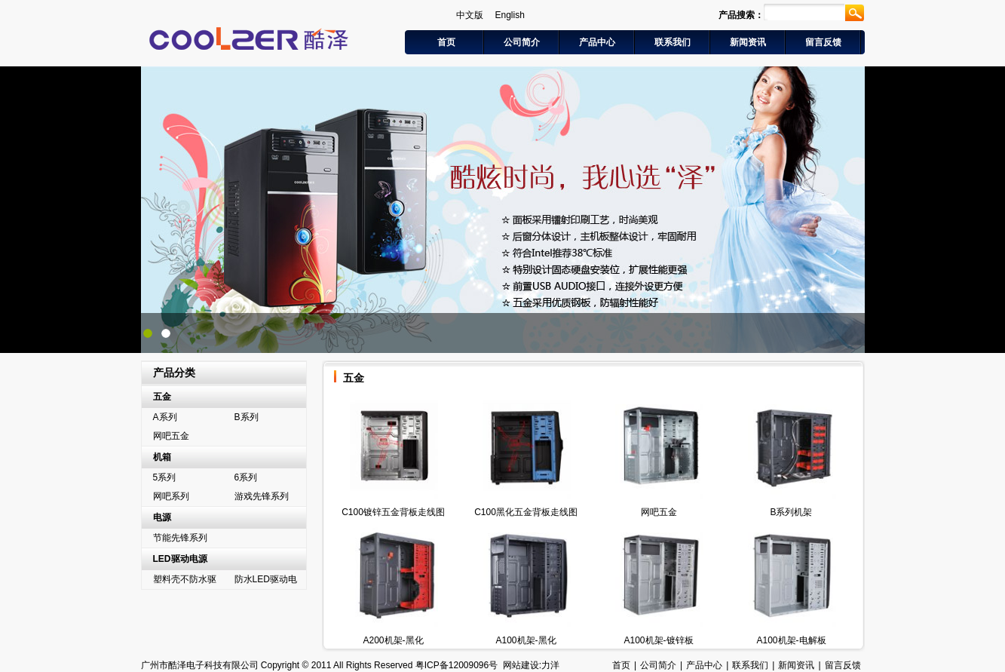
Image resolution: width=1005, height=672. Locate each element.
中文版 (469, 15)
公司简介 (522, 42)
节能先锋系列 (180, 537)
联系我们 (672, 42)
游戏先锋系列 (261, 496)
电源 (162, 517)
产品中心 (597, 42)
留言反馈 (823, 42)
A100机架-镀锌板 (658, 640)
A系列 (165, 417)
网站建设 (521, 665)
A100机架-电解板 (791, 640)
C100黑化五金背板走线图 (526, 512)
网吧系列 (171, 496)
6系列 (246, 477)
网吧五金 (171, 436)
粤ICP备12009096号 (456, 665)
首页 (446, 42)
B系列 (246, 417)
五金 (162, 396)
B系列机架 (791, 512)
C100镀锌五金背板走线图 (393, 512)
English (510, 15)
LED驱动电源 (180, 559)
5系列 (164, 477)
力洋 (550, 665)
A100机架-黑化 (525, 640)
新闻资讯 (748, 42)
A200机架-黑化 (393, 640)
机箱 (162, 457)
